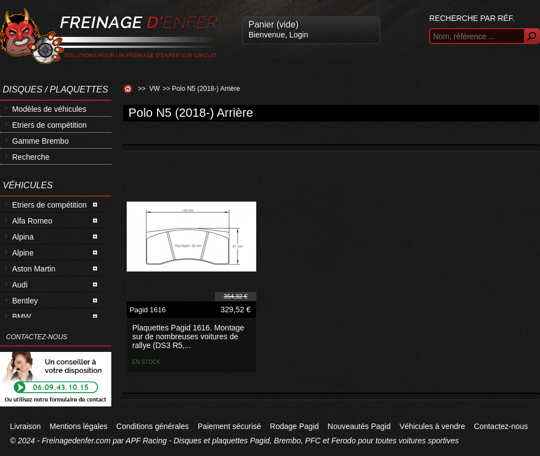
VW (154, 89)
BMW (21, 316)
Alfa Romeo (32, 220)
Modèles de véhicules (49, 109)
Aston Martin (34, 268)
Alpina (23, 236)
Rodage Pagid (294, 426)
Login (298, 34)
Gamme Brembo (40, 141)
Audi (20, 284)
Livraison (25, 426)
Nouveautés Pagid (359, 426)
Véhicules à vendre (432, 426)
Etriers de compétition (49, 125)
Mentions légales (78, 426)
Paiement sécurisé (229, 426)
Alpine (23, 252)
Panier (274, 24)
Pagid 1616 (147, 310)
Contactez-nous (501, 426)
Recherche (31, 157)
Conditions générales (152, 426)
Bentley (25, 300)
